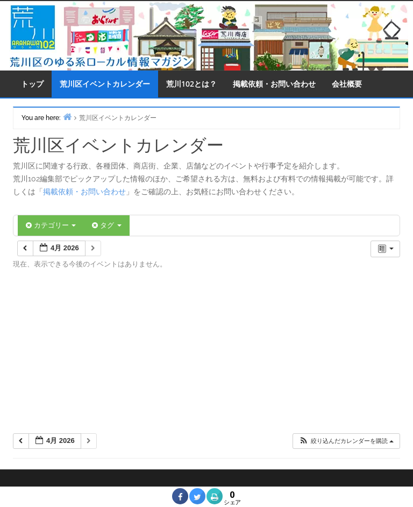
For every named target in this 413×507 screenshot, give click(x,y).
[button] (346, 441)
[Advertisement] (206, 354)
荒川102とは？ (191, 84)
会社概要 (347, 84)
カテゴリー (51, 225)
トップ (32, 84)
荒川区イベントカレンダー (105, 84)
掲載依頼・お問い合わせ (274, 84)
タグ (106, 225)
